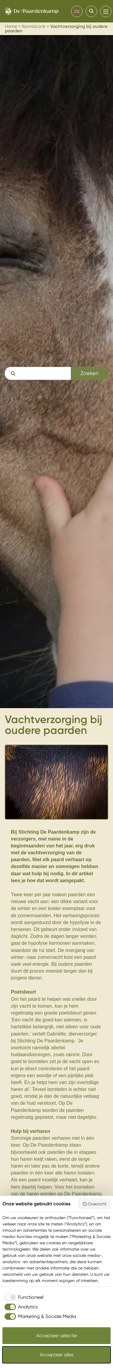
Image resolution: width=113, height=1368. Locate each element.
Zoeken (89, 373)
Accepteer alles (57, 1355)
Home (11, 26)
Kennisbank (34, 26)
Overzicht (94, 1204)
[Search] (91, 11)
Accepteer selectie (56, 1335)
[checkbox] (22, 1297)
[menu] (105, 11)
